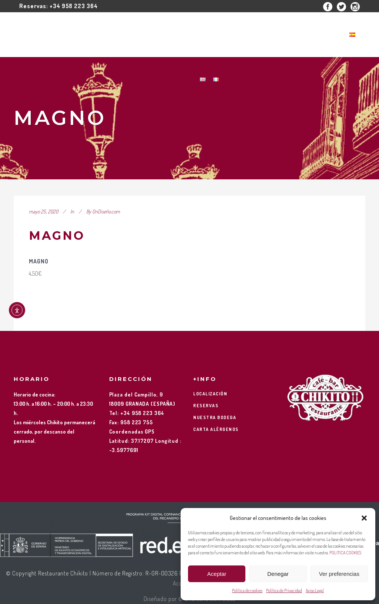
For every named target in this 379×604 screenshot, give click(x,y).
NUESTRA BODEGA (214, 417)
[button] (364, 518)
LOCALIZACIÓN (210, 393)
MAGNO (57, 235)
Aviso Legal (315, 590)
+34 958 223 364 (74, 6)
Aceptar (217, 574)
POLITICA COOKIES (345, 552)
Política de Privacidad (284, 590)
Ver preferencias (339, 574)
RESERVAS (205, 405)
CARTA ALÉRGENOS (216, 429)
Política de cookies (247, 590)
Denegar (278, 574)
